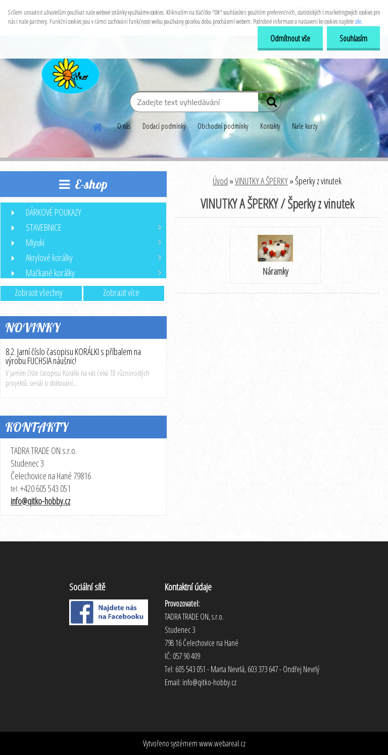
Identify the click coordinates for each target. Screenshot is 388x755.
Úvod (220, 181)
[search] (269, 104)
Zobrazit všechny (39, 292)
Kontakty (270, 126)
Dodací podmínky (163, 126)
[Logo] (69, 72)
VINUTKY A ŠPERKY (261, 181)
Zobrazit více (121, 292)
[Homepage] (98, 125)
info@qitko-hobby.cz (40, 501)
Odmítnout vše (290, 38)
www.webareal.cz (222, 743)
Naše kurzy (304, 126)
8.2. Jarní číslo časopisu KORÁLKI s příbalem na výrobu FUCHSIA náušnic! (73, 356)
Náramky (275, 256)
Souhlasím (353, 38)
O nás (123, 126)
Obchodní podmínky (223, 126)
